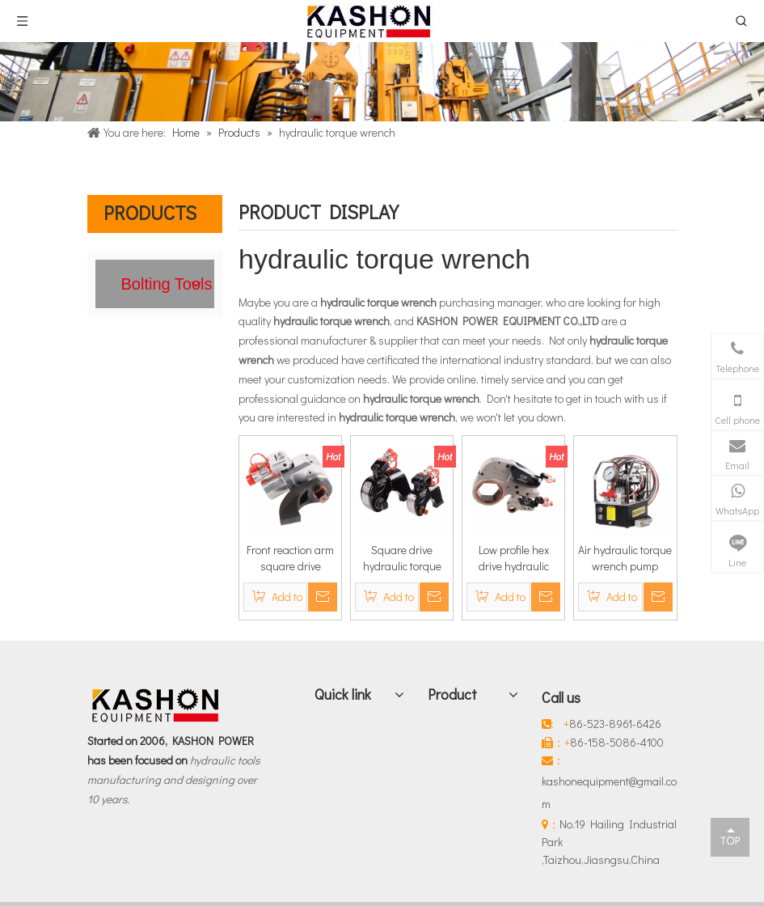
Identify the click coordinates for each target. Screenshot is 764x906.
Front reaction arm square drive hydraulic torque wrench (290, 558)
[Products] (382, 81)
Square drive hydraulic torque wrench (402, 558)
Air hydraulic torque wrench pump (625, 558)
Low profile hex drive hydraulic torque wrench (514, 558)
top (730, 836)
